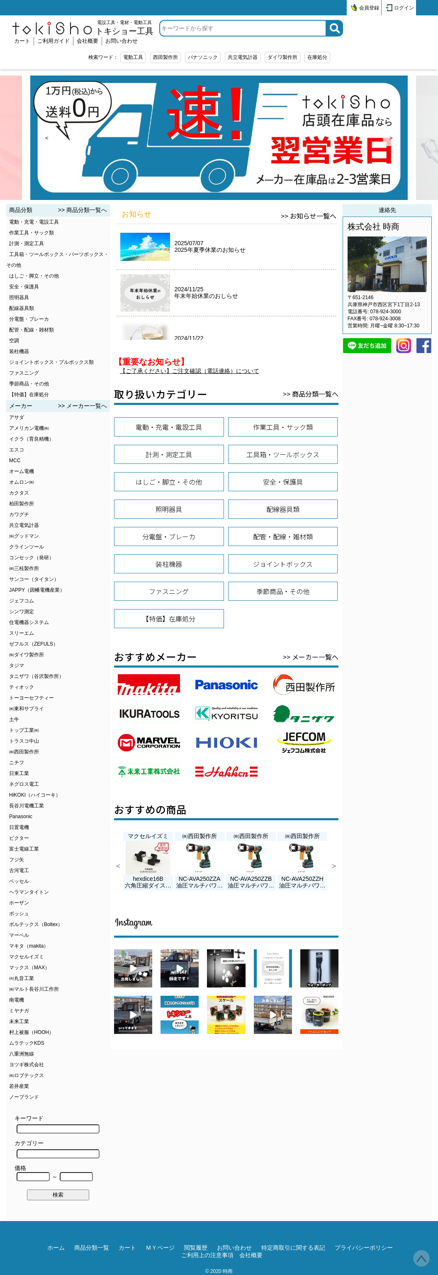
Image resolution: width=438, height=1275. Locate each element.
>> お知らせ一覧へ (308, 216)
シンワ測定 (21, 611)
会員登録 (369, 8)
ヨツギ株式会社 (26, 1065)
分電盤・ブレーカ (29, 319)
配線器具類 (21, 308)
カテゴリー (57, 1149)
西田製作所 (165, 57)
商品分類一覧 (91, 1247)
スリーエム (21, 633)
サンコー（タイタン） (34, 579)
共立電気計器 (243, 57)
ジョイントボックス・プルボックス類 (51, 362)
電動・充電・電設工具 (34, 222)
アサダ (16, 417)
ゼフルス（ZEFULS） (33, 644)
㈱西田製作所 (24, 752)
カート (22, 41)
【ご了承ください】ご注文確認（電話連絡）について (189, 371)
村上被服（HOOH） (31, 1032)
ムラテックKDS (26, 1043)
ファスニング (24, 373)
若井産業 (19, 1086)
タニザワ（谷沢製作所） (36, 676)
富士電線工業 (24, 849)
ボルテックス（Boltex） (36, 924)
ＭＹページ (160, 1247)
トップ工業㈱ (24, 730)
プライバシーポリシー (364, 1247)
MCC (14, 460)
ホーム (56, 1247)
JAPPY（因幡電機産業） (37, 590)
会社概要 (87, 41)
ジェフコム (21, 601)
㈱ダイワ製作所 (26, 655)
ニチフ (16, 762)
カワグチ (19, 514)
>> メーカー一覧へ (82, 405)
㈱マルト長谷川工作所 (34, 989)
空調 (14, 341)
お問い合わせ (121, 41)
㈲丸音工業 (21, 978)
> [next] (391, 138)
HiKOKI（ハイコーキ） (35, 795)
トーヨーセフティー (31, 698)
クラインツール (26, 547)
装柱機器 (19, 351)
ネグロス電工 (24, 784)
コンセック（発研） (31, 558)
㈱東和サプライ (26, 709)
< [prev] (47, 138)
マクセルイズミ (26, 957)
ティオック (21, 687)
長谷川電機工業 (26, 806)
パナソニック (203, 57)
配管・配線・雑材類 (31, 330)
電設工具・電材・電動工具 (124, 28)
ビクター (19, 838)
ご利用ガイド (53, 41)
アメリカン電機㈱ (29, 428)
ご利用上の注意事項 (207, 1255)
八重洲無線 (21, 1054)
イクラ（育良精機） (31, 439)
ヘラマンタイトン (29, 892)
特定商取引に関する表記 (293, 1247)
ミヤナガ (19, 1011)
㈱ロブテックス (26, 1075)
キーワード (57, 1124)
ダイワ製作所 (282, 57)
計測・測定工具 (26, 243)
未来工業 (19, 1021)
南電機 (16, 1000)
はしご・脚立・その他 (34, 276)
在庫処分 (317, 57)
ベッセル (19, 881)
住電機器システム (29, 622)
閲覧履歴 (195, 1247)
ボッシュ (19, 914)
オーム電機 (21, 471)
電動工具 (133, 57)
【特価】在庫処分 (29, 394)
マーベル (19, 935)
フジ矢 (16, 860)
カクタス (19, 493)
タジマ (16, 665)
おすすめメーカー (155, 656)
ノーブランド (24, 1097)
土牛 (14, 719)
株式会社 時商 (374, 226)
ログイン (404, 8)
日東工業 (19, 773)
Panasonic (20, 816)
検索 (58, 1195)
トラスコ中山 (24, 741)
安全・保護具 (24, 287)
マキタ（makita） (29, 946)
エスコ (16, 450)
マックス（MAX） (29, 967)
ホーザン (19, 903)
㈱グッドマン (24, 536)
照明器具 (19, 297)
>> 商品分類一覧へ (82, 210)
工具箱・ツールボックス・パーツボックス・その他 (57, 259)
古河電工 (19, 870)
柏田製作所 (21, 504)
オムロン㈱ (21, 482)
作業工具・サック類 (31, 233)
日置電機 (19, 827)
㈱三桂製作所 (24, 568)
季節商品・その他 (29, 384)
